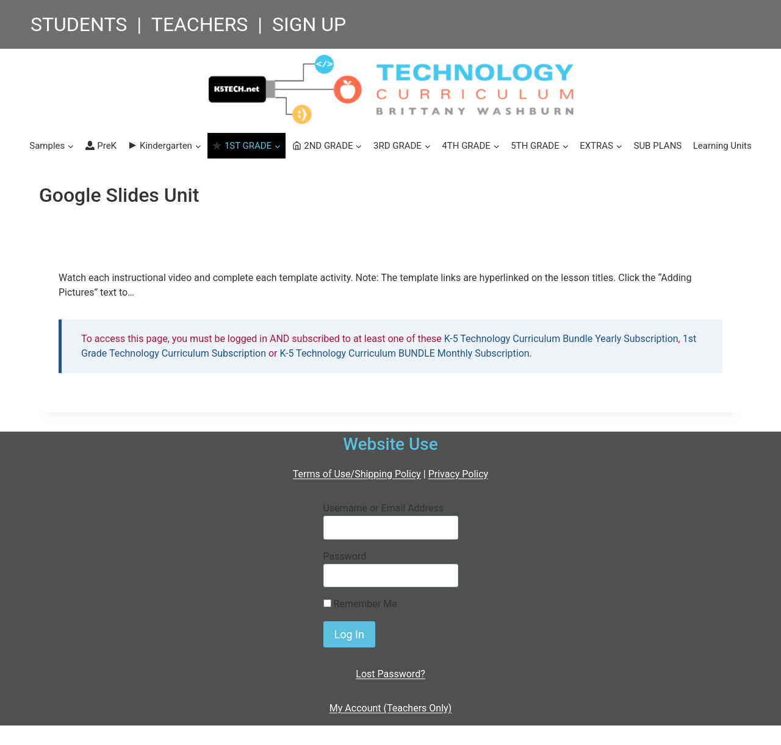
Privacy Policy (458, 474)
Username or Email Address (383, 508)
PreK (101, 145)
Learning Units (722, 145)
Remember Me (360, 604)
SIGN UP (309, 24)
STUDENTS (79, 24)
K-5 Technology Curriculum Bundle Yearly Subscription (561, 338)
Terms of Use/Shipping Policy (357, 474)
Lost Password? (390, 674)
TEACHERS (199, 24)
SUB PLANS (657, 145)
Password (345, 556)
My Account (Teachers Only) (390, 708)
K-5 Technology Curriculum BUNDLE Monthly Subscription (405, 353)
